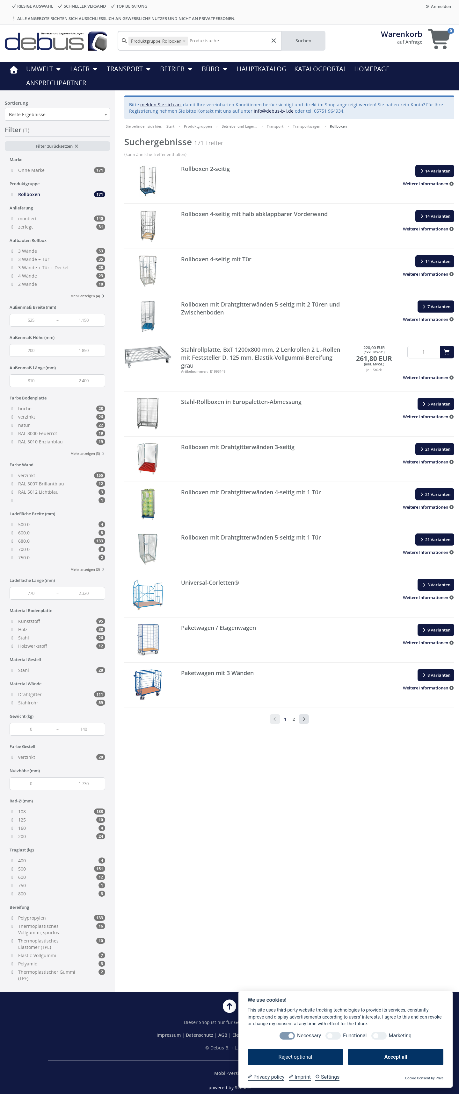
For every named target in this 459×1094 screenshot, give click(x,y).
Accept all (395, 1057)
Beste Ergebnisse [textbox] (27, 114)
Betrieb (177, 69)
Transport (129, 69)
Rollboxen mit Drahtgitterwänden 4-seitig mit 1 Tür (251, 492)
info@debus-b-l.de (274, 111)
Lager (84, 69)
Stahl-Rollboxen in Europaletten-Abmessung (241, 402)
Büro (215, 69)
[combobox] (57, 114)
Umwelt (44, 69)
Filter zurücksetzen (57, 146)
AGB (223, 1035)
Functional (355, 1036)
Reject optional (295, 1057)
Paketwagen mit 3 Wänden (217, 673)
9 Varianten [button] (435, 630)
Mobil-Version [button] (229, 1073)
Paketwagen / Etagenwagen (218, 628)
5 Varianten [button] (435, 404)
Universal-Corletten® (210, 582)
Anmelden (438, 6)
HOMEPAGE (372, 69)
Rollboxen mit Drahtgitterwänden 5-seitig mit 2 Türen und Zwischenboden (260, 308)
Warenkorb (401, 34)
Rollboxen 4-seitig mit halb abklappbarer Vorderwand (254, 214)
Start (170, 126)
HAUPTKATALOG (262, 69)
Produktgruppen (198, 126)
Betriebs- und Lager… (239, 126)
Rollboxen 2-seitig (205, 169)
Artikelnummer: (194, 371)
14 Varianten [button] (434, 171)
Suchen (303, 41)
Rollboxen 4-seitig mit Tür (216, 259)
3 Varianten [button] (435, 585)
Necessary (309, 1036)
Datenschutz (199, 1035)
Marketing (400, 1036)
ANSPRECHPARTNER (56, 83)
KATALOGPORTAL (320, 69)
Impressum (169, 1035)
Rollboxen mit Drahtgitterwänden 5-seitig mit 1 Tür (251, 537)
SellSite (243, 1087)
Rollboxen (338, 126)
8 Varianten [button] (435, 675)
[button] (428, 184)
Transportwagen (306, 126)
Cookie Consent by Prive (424, 1078)
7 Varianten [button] (435, 306)
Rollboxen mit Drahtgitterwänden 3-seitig (238, 447)
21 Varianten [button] (434, 449)
